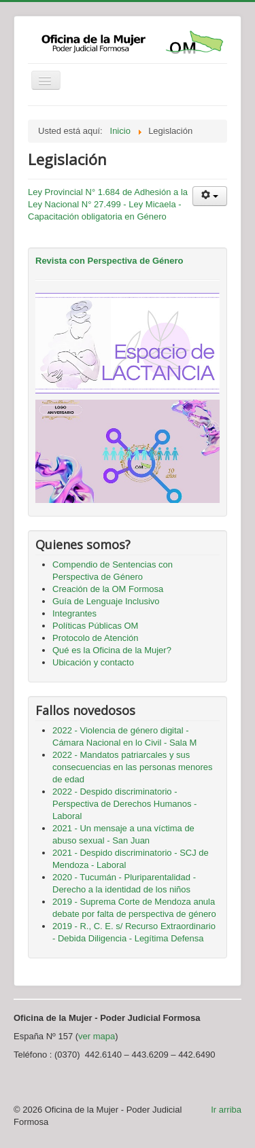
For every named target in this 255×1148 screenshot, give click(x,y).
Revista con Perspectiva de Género (109, 261)
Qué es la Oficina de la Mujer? (111, 650)
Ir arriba (226, 1109)
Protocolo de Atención (95, 638)
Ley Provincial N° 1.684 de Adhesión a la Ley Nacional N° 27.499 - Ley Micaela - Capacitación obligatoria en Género (108, 204)
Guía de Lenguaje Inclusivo (106, 601)
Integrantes (74, 613)
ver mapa (96, 1036)
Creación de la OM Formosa (107, 589)
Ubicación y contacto (93, 662)
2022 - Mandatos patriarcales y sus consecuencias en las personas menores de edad (132, 767)
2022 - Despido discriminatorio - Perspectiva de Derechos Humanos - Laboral (124, 803)
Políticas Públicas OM (95, 626)
